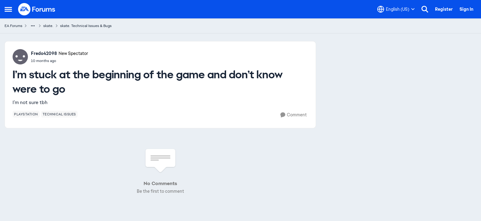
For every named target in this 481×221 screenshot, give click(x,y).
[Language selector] (396, 9)
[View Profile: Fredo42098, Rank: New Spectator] (20, 56)
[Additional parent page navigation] (33, 25)
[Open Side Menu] (8, 9)
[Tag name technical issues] (59, 114)
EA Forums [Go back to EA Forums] (13, 25)
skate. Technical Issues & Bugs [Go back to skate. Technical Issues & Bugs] (86, 25)
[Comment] (293, 115)
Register (444, 9)
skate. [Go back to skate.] (48, 25)
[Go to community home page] (37, 9)
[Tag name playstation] (26, 114)
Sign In (466, 9)
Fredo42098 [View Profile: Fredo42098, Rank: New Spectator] (44, 53)
